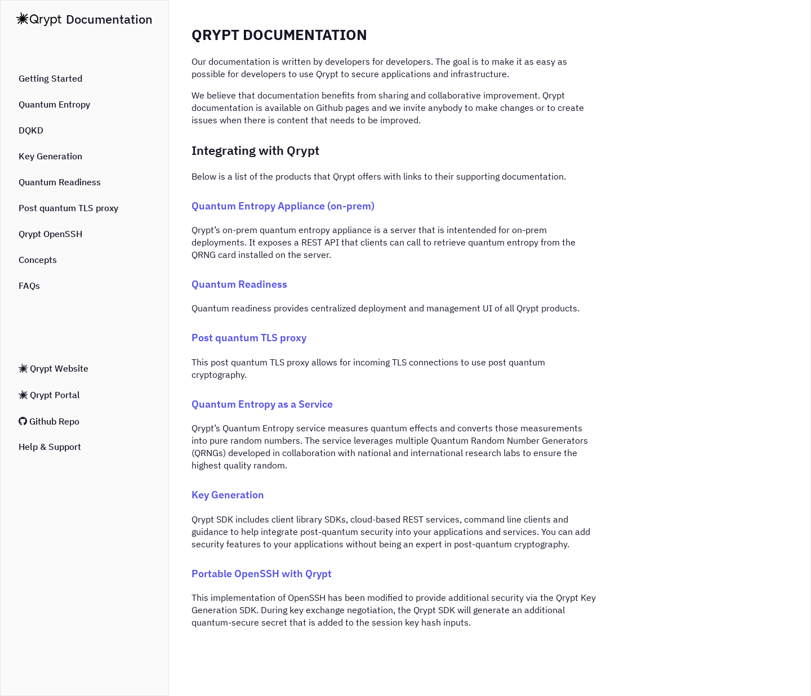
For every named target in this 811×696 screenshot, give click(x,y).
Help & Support (50, 446)
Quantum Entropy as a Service (262, 404)
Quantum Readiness (60, 182)
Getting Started (50, 78)
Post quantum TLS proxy (68, 207)
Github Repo (49, 421)
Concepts (38, 259)
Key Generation (50, 156)
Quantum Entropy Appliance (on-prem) (283, 205)
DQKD (31, 130)
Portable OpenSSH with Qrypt (261, 573)
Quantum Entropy (54, 104)
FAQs (29, 285)
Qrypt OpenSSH (50, 233)
